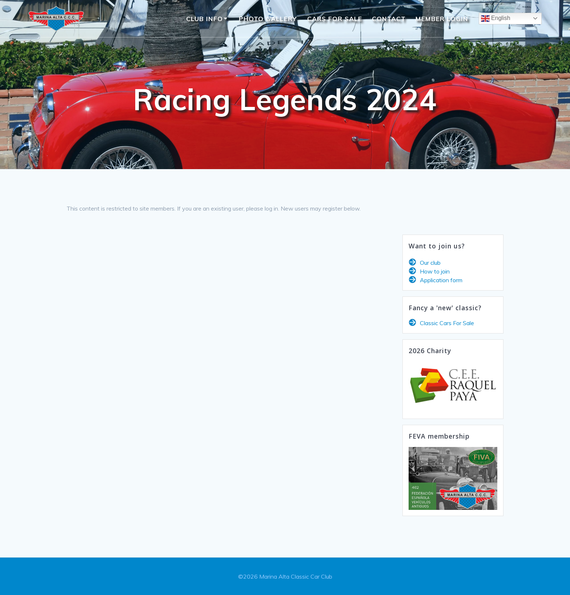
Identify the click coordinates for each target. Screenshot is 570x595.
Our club (430, 262)
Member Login (442, 19)
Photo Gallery (268, 19)
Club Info (204, 19)
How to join (435, 271)
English (495, 18)
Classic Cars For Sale (447, 323)
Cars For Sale (334, 19)
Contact (389, 19)
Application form (441, 280)
